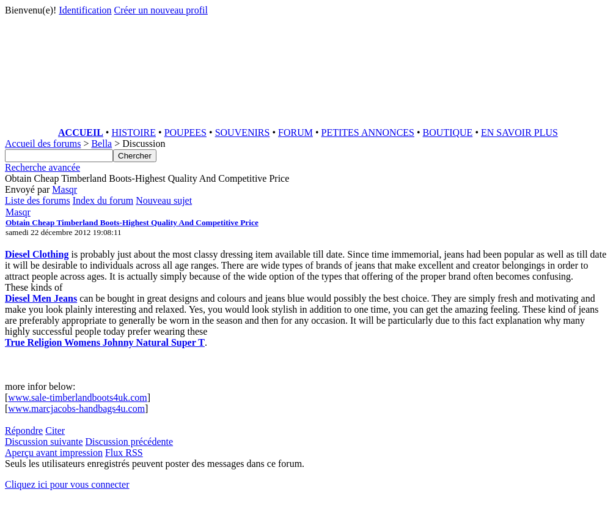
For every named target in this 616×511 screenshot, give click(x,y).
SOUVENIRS (242, 132)
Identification (85, 10)
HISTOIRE (133, 132)
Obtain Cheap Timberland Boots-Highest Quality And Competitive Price (132, 222)
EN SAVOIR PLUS (519, 132)
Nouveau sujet (164, 200)
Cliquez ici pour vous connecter (67, 484)
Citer (55, 430)
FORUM (295, 132)
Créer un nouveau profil (161, 10)
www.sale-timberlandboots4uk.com (77, 397)
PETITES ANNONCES (367, 132)
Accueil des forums (43, 143)
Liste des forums (37, 200)
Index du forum (103, 200)
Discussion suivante (44, 441)
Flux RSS (124, 452)
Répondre (24, 430)
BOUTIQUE (448, 132)
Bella (101, 143)
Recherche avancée (42, 167)
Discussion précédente (130, 441)
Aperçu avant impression (54, 452)
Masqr (64, 189)
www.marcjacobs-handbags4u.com (76, 408)
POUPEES (185, 132)
